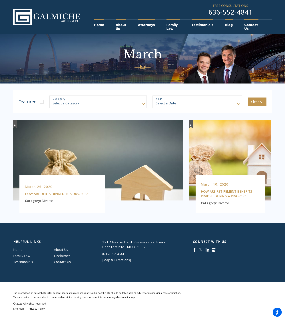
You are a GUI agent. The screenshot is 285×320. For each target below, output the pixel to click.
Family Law (21, 256)
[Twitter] (201, 250)
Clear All (257, 102)
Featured (28, 102)
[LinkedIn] (207, 250)
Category (59, 98)
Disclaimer (62, 256)
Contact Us (62, 262)
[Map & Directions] (116, 260)
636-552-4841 (230, 12)
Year (159, 98)
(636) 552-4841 (113, 254)
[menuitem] (102, 24)
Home (17, 249)
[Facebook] (194, 250)
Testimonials (23, 262)
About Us (61, 249)
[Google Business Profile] (214, 250)
